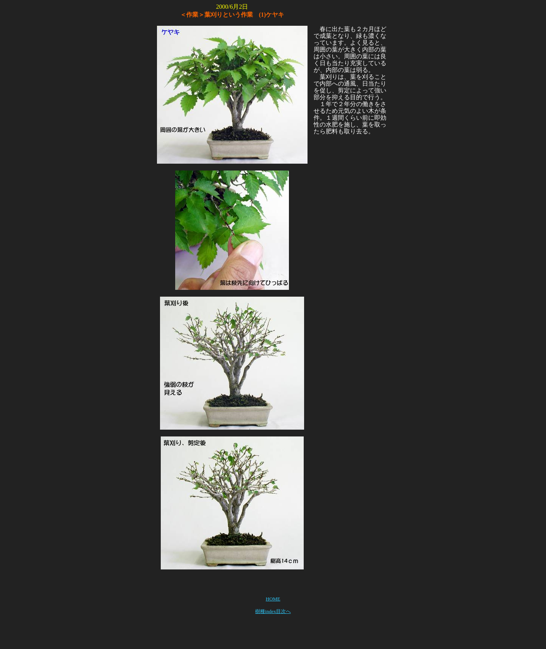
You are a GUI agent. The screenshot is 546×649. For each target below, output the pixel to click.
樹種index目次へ (273, 611)
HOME (273, 599)
